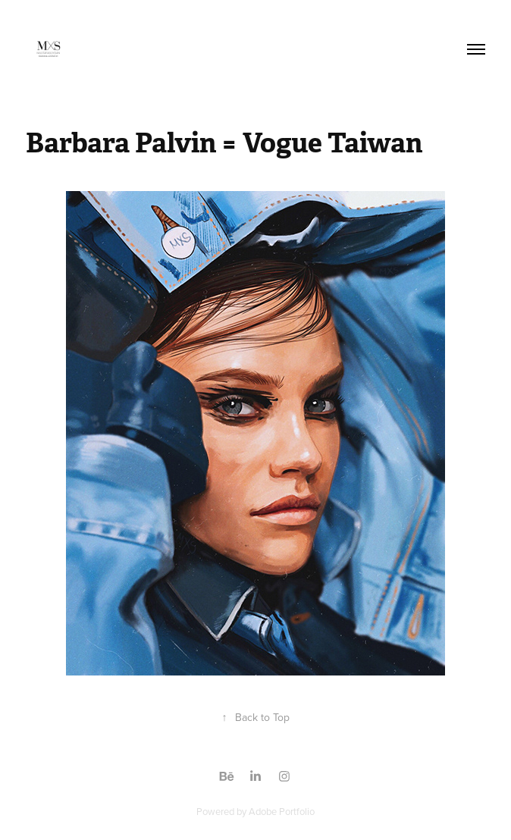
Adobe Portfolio (282, 811)
